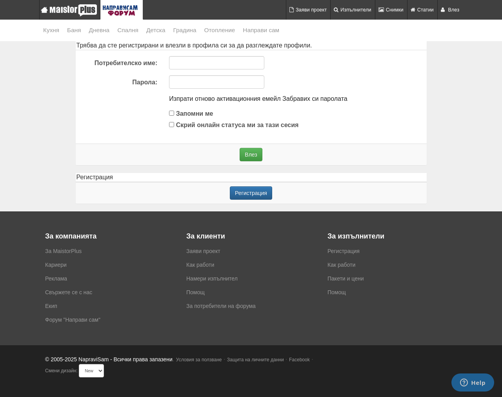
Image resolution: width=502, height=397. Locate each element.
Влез (450, 10)
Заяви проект (308, 10)
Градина (184, 30)
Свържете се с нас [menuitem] (68, 292)
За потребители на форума (221, 306)
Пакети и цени (345, 278)
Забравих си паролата (314, 98)
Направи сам (261, 30)
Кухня (51, 30)
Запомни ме (191, 113)
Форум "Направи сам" (72, 320)
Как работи (200, 265)
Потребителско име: (126, 63)
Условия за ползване (199, 359)
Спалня (127, 30)
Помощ (195, 292)
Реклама (56, 278)
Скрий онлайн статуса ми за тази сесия (233, 125)
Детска (156, 30)
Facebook (299, 359)
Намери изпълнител (212, 278)
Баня (74, 30)
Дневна (99, 30)
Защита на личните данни (255, 359)
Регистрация (251, 193)
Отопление (219, 30)
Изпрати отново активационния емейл (224, 98)
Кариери (56, 265)
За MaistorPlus (63, 251)
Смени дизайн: (61, 370)
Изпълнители (352, 10)
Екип (51, 306)
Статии (422, 10)
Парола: (144, 82)
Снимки (391, 10)
